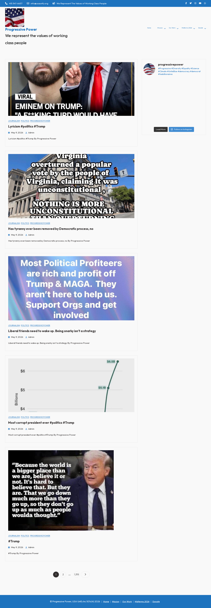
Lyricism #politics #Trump (26, 126)
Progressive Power (21, 29)
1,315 (77, 574)
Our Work (172, 28)
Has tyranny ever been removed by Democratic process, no (50, 229)
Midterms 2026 (187, 28)
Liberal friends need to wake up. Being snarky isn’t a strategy (52, 331)
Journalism (14, 121)
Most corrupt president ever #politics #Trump (41, 422)
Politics (25, 121)
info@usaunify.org (37, 3)
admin (31, 132)
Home (149, 28)
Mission (160, 28)
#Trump (14, 541)
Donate (200, 28)
